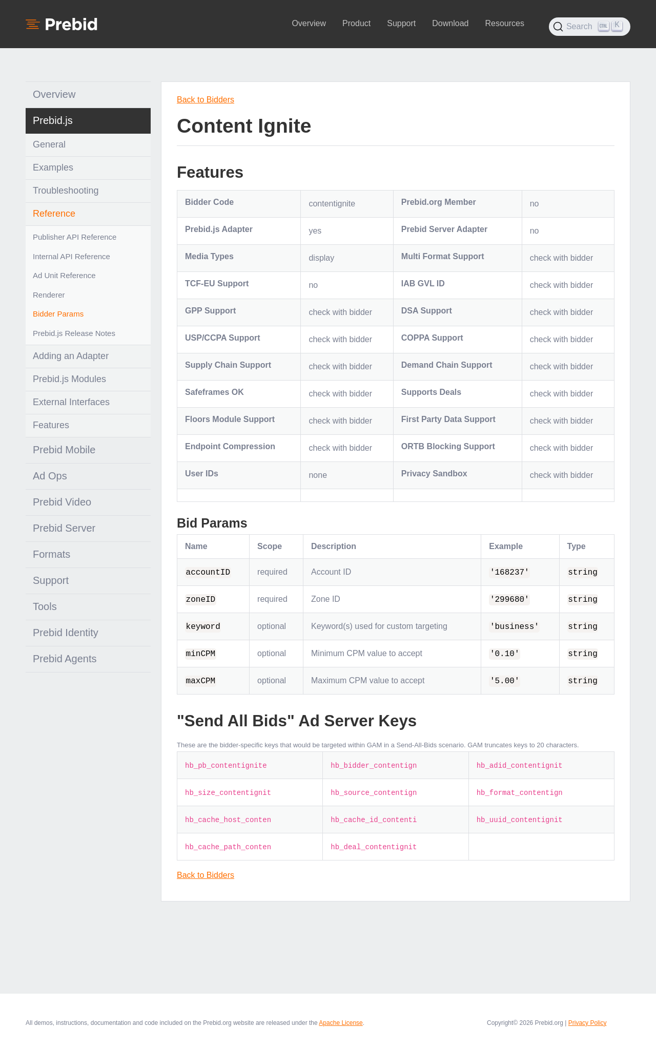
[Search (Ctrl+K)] (589, 26)
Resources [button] (504, 23)
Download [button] (450, 23)
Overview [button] (309, 23)
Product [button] (356, 23)
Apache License (340, 1022)
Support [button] (401, 23)
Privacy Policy (587, 1022)
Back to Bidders (205, 99)
